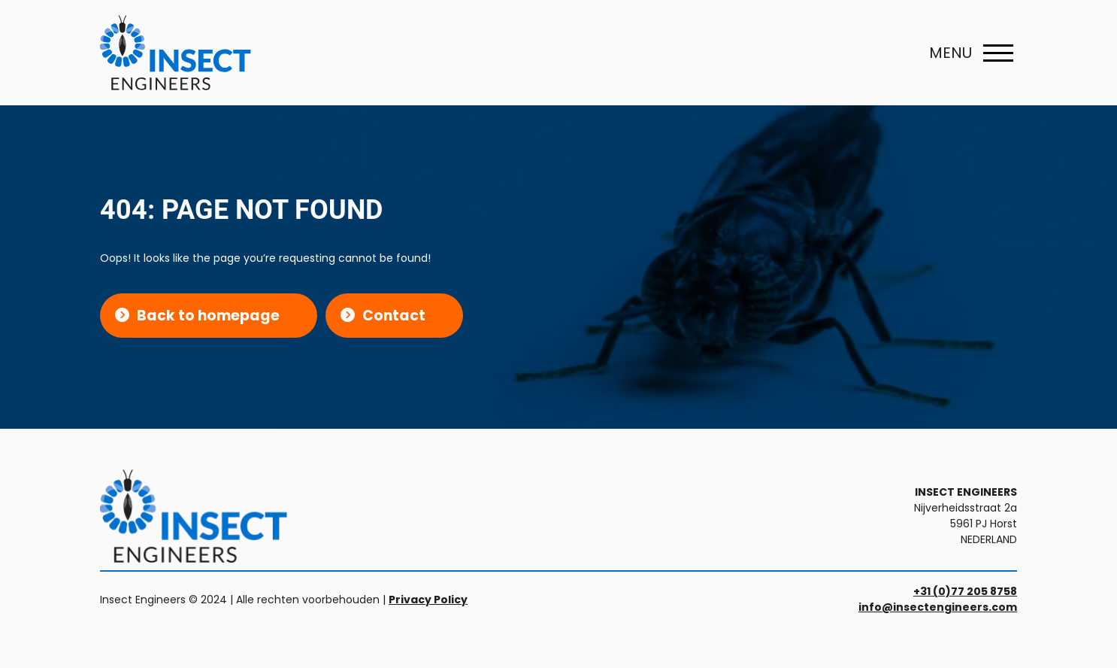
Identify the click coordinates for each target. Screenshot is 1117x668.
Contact (393, 315)
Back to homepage (208, 315)
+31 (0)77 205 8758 (965, 591)
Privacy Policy (428, 599)
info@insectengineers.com (937, 607)
